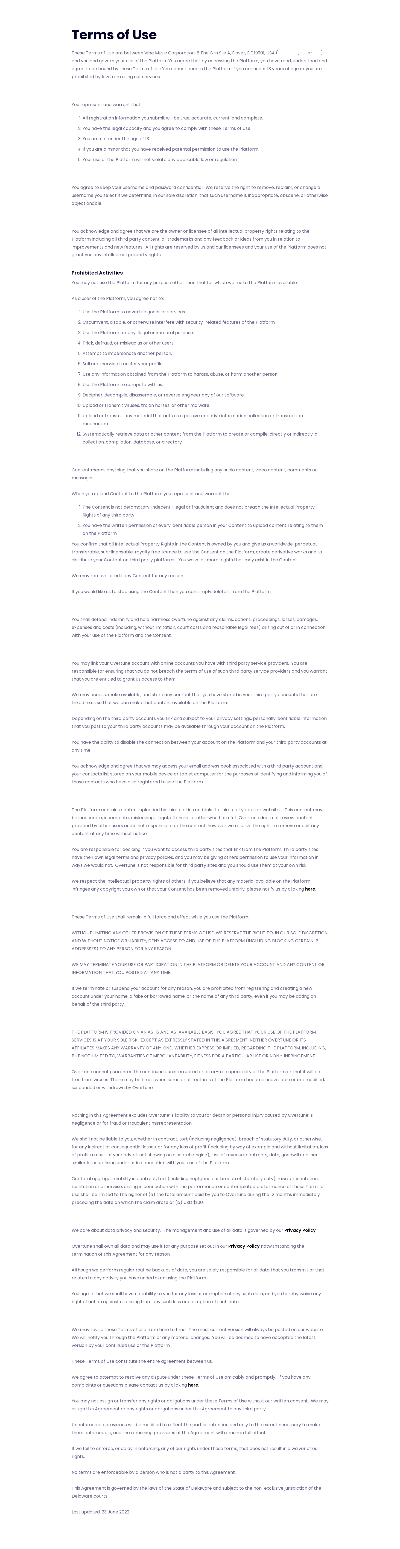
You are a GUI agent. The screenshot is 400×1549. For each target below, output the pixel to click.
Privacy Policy (300, 1230)
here (310, 889)
